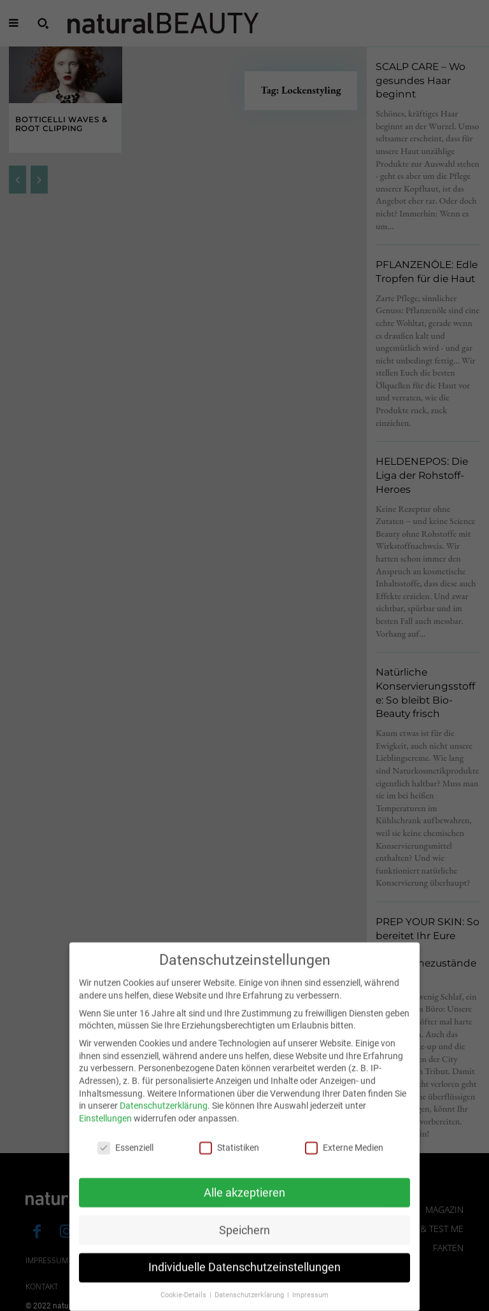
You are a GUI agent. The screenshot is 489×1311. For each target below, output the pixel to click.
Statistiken (229, 1162)
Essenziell (125, 1162)
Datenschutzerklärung (164, 1120)
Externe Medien (344, 1162)
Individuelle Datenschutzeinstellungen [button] (244, 1281)
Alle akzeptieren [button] (244, 1206)
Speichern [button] (244, 1244)
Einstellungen (105, 1133)
